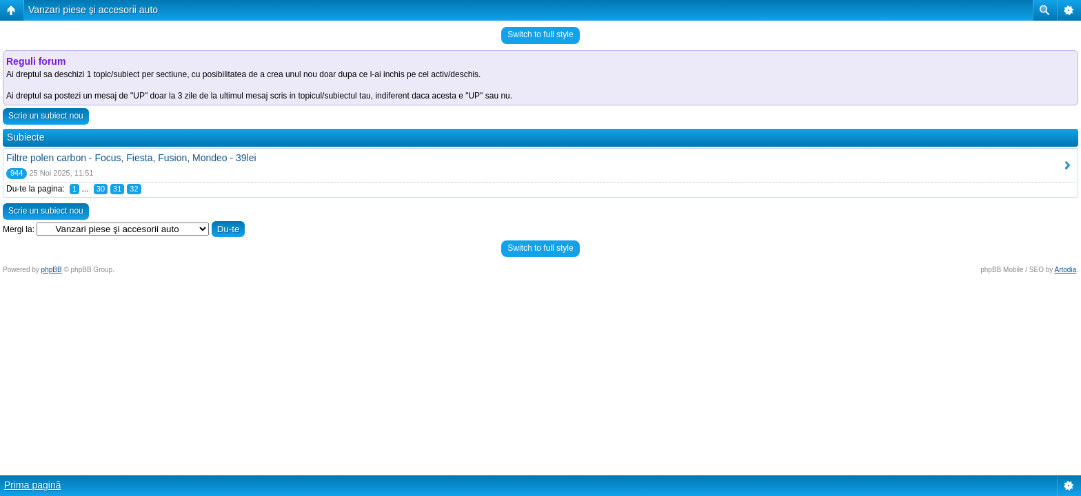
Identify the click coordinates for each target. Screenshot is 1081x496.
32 (134, 189)
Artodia (1066, 269)
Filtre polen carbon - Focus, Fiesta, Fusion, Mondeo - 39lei (131, 157)
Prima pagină (32, 484)
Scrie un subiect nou (45, 116)
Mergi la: (18, 229)
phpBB (51, 269)
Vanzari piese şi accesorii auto (93, 9)
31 (117, 189)
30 (101, 189)
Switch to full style (540, 34)
